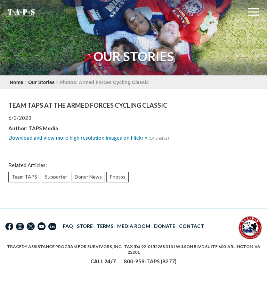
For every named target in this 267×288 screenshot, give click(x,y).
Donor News (88, 177)
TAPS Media (43, 128)
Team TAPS (24, 177)
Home (16, 82)
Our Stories (41, 82)
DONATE (164, 226)
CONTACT (191, 226)
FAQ (68, 226)
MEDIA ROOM (133, 226)
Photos (118, 177)
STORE (85, 226)
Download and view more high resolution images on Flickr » (77, 137)
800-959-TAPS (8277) (150, 261)
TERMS (105, 226)
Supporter (56, 177)
